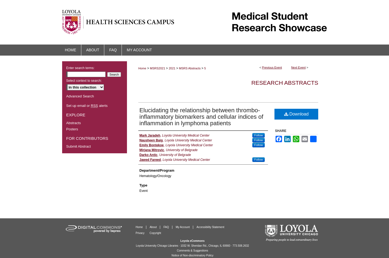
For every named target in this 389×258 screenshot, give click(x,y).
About (153, 227)
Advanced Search (80, 96)
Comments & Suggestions (192, 250)
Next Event (298, 67)
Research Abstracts (284, 83)
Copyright (155, 233)
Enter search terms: (80, 68)
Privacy (140, 233)
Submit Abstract (78, 146)
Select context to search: (84, 81)
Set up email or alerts (87, 106)
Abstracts (73, 123)
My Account (183, 227)
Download (296, 114)
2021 (172, 68)
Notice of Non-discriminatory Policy (192, 255)
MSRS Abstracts (190, 68)
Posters (72, 129)
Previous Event (272, 67)
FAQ (166, 227)
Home (142, 68)
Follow (258, 135)
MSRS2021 (158, 68)
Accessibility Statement (210, 227)
